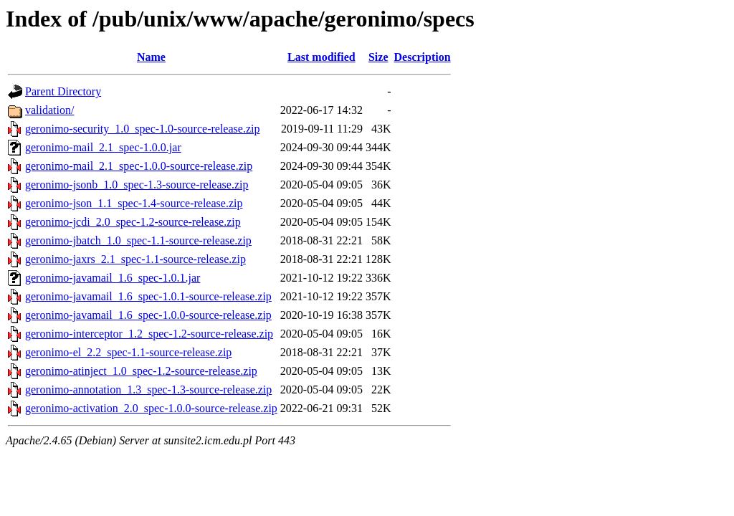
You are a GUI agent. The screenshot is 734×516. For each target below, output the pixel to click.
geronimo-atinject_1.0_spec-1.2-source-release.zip (141, 371)
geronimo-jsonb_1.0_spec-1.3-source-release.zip (136, 184)
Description (422, 57)
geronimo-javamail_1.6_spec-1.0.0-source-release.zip (148, 315)
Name (151, 57)
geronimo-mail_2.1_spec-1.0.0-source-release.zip (138, 166)
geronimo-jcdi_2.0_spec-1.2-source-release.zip (133, 222)
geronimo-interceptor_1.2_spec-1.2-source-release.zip (149, 334)
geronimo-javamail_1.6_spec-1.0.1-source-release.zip (148, 296)
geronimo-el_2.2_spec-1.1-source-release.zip (128, 352)
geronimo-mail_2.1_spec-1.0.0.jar (103, 147)
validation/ (49, 110)
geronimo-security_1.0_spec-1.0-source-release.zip (142, 129)
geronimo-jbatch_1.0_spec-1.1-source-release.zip (138, 240)
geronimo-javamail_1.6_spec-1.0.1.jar (112, 278)
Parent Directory (63, 91)
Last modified (321, 57)
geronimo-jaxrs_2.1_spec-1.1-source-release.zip (135, 259)
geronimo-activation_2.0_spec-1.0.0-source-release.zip (151, 408)
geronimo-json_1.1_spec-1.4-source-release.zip (133, 203)
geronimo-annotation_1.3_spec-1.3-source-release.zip (148, 389)
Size (378, 57)
